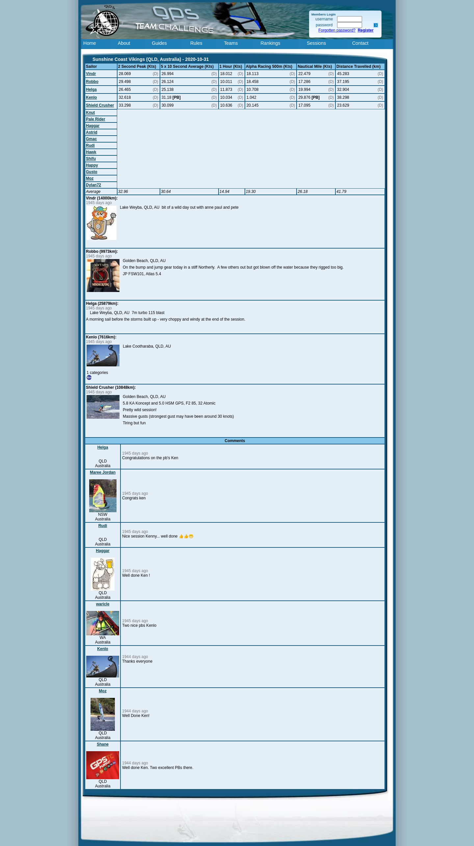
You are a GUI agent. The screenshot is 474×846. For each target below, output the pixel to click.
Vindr (91, 73)
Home (89, 43)
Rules (196, 43)
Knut (90, 112)
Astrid (91, 132)
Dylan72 (93, 185)
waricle (103, 604)
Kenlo (91, 97)
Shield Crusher (100, 105)
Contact (360, 43)
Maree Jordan (103, 472)
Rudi (90, 145)
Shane (103, 744)
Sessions (316, 43)
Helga (91, 89)
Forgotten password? (337, 30)
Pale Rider (95, 119)
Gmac (91, 139)
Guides (159, 43)
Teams (231, 43)
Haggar (92, 125)
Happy (92, 165)
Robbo (92, 81)
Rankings (270, 43)
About (124, 43)
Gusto (91, 172)
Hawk (91, 152)
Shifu (91, 158)
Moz (89, 178)
